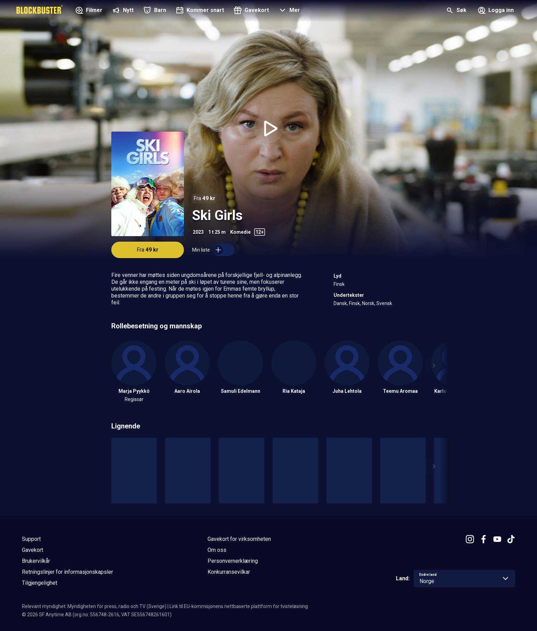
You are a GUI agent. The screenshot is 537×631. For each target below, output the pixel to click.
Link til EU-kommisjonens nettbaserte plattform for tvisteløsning (239, 606)
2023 (198, 232)
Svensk (384, 303)
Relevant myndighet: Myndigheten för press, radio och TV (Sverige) (94, 606)
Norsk (368, 303)
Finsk (339, 284)
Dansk (340, 303)
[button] (288, 11)
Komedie (240, 232)
